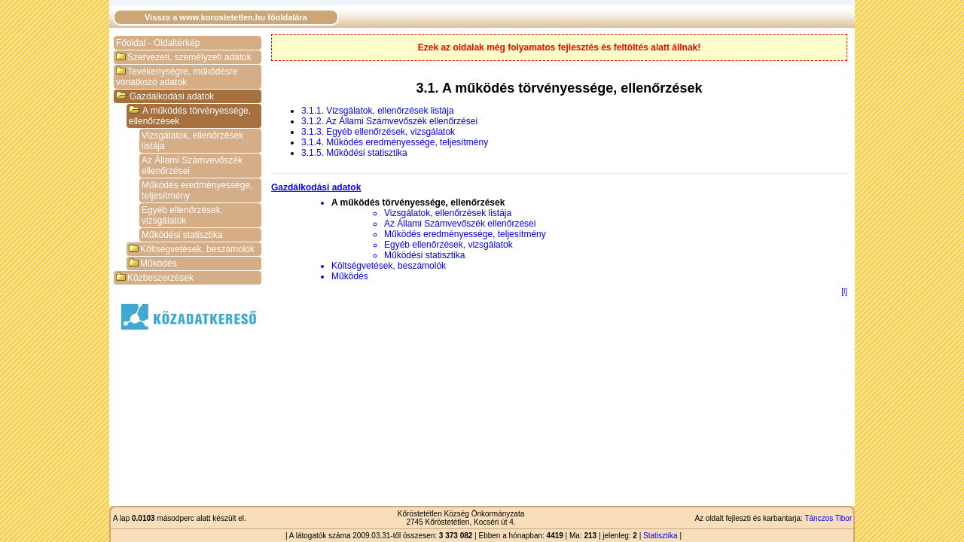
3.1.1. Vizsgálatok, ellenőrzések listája (377, 110)
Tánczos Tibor (828, 518)
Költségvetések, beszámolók (192, 249)
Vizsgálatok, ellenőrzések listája (192, 140)
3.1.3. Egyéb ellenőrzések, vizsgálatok (378, 131)
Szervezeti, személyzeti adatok (184, 57)
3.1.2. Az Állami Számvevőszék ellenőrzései (389, 121)
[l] (844, 292)
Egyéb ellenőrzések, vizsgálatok (182, 215)
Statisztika (660, 535)
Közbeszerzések (155, 278)
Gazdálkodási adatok (165, 96)
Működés (153, 263)
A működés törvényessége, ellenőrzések (190, 115)
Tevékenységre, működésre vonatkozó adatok (177, 76)
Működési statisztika (182, 235)
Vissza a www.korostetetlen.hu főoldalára (226, 17)
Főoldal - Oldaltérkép (158, 43)
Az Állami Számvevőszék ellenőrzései (192, 165)
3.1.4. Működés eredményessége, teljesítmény (394, 142)
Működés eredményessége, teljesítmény (197, 190)
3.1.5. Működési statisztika (354, 153)
